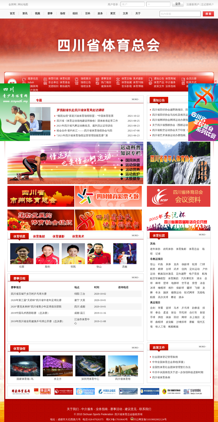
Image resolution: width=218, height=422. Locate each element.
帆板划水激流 (165, 273)
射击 (173, 312)
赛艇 (191, 321)
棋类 (152, 269)
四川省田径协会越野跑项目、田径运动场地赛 (177, 109)
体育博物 (138, 86)
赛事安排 (106, 78)
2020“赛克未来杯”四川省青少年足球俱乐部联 (36, 306)
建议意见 (131, 409)
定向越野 (181, 273)
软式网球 (189, 292)
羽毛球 (183, 312)
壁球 (165, 283)
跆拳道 (196, 307)
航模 (152, 297)
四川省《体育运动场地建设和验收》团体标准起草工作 (98, 120)
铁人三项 (160, 326)
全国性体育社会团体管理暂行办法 (171, 367)
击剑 (152, 307)
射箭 (202, 312)
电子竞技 (194, 273)
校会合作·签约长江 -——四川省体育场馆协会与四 (98, 130)
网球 (184, 317)
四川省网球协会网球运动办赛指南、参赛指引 (177, 119)
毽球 (189, 287)
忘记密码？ (207, 4)
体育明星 (19, 236)
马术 (176, 307)
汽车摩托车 (187, 278)
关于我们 (73, 409)
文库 (125, 13)
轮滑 (194, 264)
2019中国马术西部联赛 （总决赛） (30, 312)
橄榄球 (162, 287)
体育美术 (78, 236)
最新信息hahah (33, 80)
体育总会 (194, 248)
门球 (202, 264)
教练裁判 (65, 86)
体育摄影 (59, 236)
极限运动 (176, 292)
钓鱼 (160, 264)
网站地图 (23, 4)
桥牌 (160, 269)
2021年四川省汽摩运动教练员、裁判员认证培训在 (98, 125)
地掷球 (175, 283)
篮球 (168, 307)
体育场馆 (19, 348)
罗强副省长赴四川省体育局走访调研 (80, 110)
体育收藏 (127, 82)
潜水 (199, 278)
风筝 (168, 264)
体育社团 (65, 78)
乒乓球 (185, 307)
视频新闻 (33, 86)
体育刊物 (138, 82)
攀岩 (173, 297)
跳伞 (181, 297)
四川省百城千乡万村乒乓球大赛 (29, 293)
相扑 (171, 287)
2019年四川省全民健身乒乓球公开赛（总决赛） (38, 321)
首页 (12, 13)
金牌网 (12, 4)
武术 (176, 269)
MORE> (135, 99)
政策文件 (159, 86)
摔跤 (160, 317)
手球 (152, 317)
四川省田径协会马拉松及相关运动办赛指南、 (177, 114)
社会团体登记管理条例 (165, 356)
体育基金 (65, 82)
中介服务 (170, 82)
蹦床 (165, 292)
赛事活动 (116, 409)
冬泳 (158, 292)
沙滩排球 (181, 321)
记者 (158, 253)
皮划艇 (170, 321)
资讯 (24, 13)
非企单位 (53, 82)
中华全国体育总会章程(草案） (169, 362)
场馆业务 (86, 86)
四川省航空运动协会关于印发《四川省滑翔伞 (177, 130)
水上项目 (194, 317)
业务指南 (170, 86)
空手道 (185, 283)
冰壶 (202, 283)
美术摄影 (138, 78)
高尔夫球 (163, 297)
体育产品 (159, 82)
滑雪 (194, 283)
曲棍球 (159, 321)
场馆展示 (86, 78)
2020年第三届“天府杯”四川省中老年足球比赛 (36, 300)
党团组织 (53, 86)
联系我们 (145, 409)
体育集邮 (39, 236)
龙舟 (176, 264)
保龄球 (185, 264)
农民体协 (168, 248)
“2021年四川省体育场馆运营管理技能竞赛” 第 (98, 135)
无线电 (201, 292)
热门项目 (106, 82)
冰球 (152, 287)
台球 (168, 269)
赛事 (50, 13)
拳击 (158, 312)
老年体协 (155, 248)
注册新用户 (192, 4)
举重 (160, 307)
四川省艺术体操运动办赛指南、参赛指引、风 (177, 135)
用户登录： (114, 4)
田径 (176, 317)
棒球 (158, 283)
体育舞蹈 (173, 278)
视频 (37, 13)
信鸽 (184, 269)
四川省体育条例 (161, 377)
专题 (39, 100)
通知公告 (159, 78)
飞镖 (197, 287)
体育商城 (170, 78)
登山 (152, 264)
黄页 (112, 13)
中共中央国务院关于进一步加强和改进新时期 (177, 372)
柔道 (165, 312)
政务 (100, 13)
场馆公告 (86, 82)
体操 (168, 317)
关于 (138, 13)
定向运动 (194, 269)
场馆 (62, 13)
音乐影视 (127, 86)
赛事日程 (19, 278)
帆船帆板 (173, 326)
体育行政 (53, 78)
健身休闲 (106, 86)
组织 (75, 13)
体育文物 (127, 78)
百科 (87, 13)
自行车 (193, 312)
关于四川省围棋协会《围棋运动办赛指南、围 (177, 125)
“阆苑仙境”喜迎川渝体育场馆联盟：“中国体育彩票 (98, 116)
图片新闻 (33, 90)
